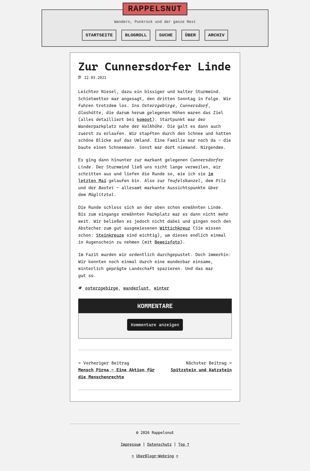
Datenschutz (159, 444)
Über (190, 35)
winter (161, 288)
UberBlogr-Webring (155, 456)
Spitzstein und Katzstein (201, 369)
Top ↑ (183, 444)
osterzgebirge (101, 288)
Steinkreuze (110, 235)
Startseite (99, 35)
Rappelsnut (155, 9)
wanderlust (136, 288)
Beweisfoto (167, 242)
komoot (144, 119)
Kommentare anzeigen (155, 324)
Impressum (131, 444)
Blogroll (136, 35)
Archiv (216, 35)
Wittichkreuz (175, 228)
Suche (166, 35)
